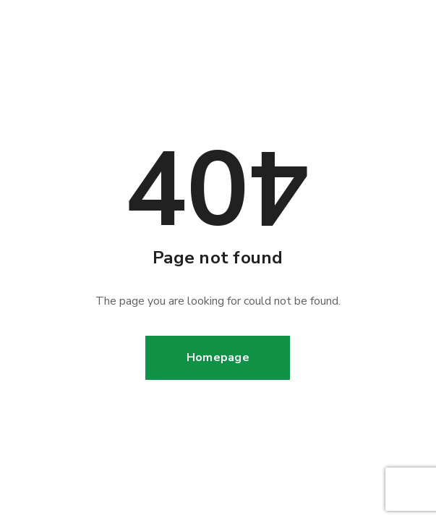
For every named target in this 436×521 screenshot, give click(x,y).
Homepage (218, 357)
